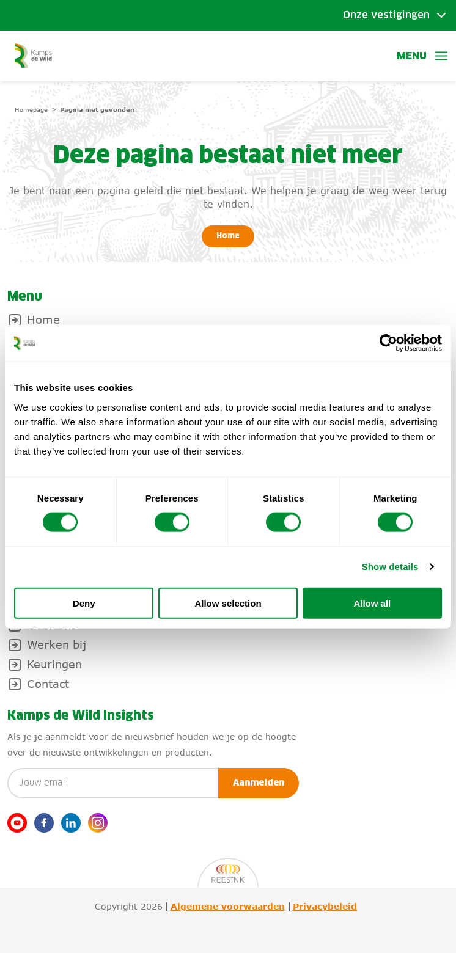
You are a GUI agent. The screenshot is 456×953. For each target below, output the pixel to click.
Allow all (372, 602)
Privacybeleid (325, 906)
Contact (48, 683)
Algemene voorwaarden (228, 906)
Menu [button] (423, 56)
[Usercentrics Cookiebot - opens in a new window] (388, 343)
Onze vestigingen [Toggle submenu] (386, 15)
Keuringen (54, 664)
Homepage (31, 109)
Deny (84, 602)
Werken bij (56, 644)
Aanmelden (258, 783)
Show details (390, 566)
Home (228, 236)
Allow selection (227, 602)
